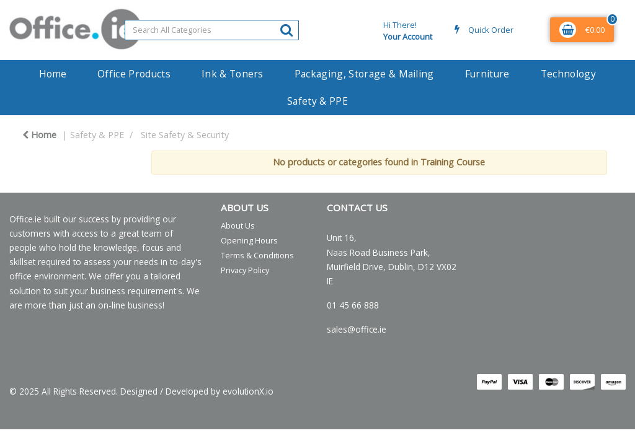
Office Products (134, 74)
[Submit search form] (286, 29)
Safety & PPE (317, 101)
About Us (238, 225)
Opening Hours (249, 240)
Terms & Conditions (257, 255)
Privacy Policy (245, 270)
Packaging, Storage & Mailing (364, 74)
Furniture (487, 74)
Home (52, 74)
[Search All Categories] (212, 30)
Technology (568, 74)
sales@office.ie (356, 329)
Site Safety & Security (185, 135)
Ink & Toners (233, 74)
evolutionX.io (248, 391)
